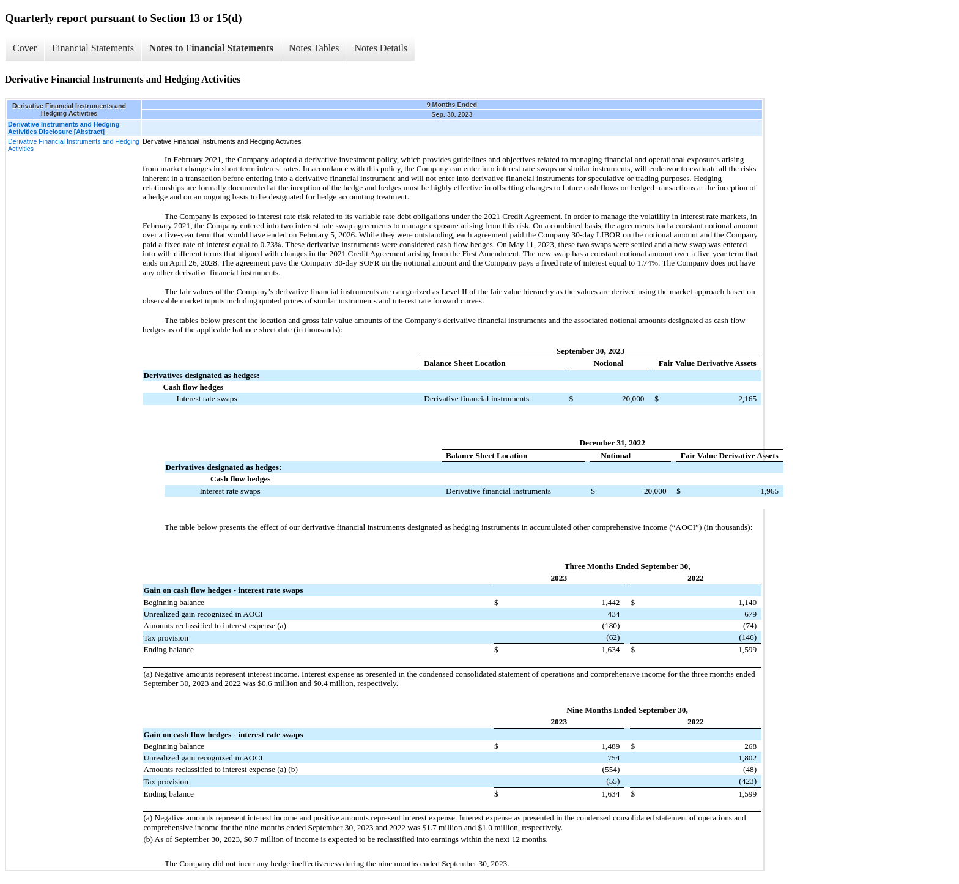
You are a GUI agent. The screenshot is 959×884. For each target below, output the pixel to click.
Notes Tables (314, 48)
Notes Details (381, 48)
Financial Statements (93, 48)
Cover (25, 48)
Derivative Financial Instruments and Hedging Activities (73, 145)
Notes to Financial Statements (211, 48)
